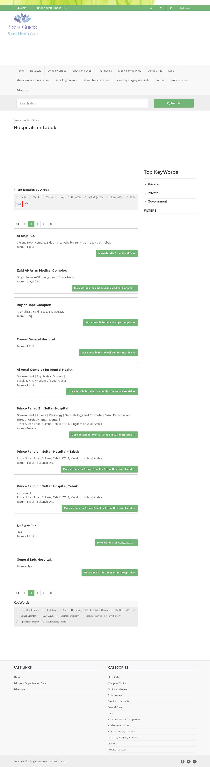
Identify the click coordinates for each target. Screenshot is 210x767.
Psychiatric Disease (50, 376)
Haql (29, 315)
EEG (44, 419)
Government (25, 376)
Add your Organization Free (30, 683)
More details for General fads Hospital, (109, 572)
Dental (53, 419)
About (17, 676)
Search (173, 103)
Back (19, 203)
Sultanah (32, 428)
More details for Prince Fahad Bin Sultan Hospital (103, 434)
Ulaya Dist (33, 281)
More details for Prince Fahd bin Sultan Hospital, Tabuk (99, 507)
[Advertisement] (127, 38)
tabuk (36, 119)
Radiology (55, 414)
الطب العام (23, 492)
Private (42, 414)
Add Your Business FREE (52, 8)
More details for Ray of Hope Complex (110, 322)
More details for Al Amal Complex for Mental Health (102, 391)
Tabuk (20, 246)
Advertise (22, 89)
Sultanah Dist (45, 462)
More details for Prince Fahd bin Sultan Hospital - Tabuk (99, 468)
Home (20, 70)
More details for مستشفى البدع (116, 542)
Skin (108, 414)
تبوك (29, 566)
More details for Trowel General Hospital (108, 352)
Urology (33, 419)
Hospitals (26, 119)
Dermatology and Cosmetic (84, 414)
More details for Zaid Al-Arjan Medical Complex (104, 287)
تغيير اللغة (186, 8)
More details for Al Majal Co (116, 252)
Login (23, 8)
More (27, 202)
